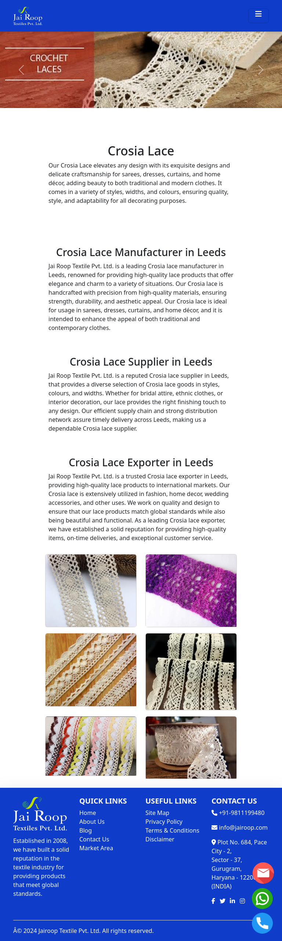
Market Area (96, 848)
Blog (85, 830)
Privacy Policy (163, 822)
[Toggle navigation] (258, 15)
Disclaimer (159, 839)
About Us (92, 822)
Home (87, 813)
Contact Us (94, 839)
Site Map (157, 813)
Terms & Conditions (172, 830)
